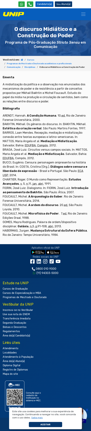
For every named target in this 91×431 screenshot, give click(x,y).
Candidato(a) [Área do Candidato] (44, 4)
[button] (37, 417)
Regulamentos (11, 331)
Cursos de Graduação (15, 288)
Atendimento (10, 348)
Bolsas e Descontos (15, 327)
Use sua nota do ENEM (16, 314)
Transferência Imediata (16, 318)
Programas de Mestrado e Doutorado (25, 297)
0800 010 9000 (46, 268)
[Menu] (83, 14)
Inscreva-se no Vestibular (18, 310)
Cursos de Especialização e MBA (22, 293)
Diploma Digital (11, 365)
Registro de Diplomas (15, 369)
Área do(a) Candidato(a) (16, 335)
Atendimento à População (18, 356)
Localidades (10, 352)
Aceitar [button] (45, 424)
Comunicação (13, 67)
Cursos (30, 60)
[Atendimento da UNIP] (30, 4)
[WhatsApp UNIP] (21, 4)
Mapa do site (10, 373)
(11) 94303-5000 (47, 273)
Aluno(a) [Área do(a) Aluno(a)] (63, 4)
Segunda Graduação (14, 322)
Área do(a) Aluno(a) (14, 361)
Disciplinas (29, 67)
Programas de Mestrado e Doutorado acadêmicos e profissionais (39, 63)
